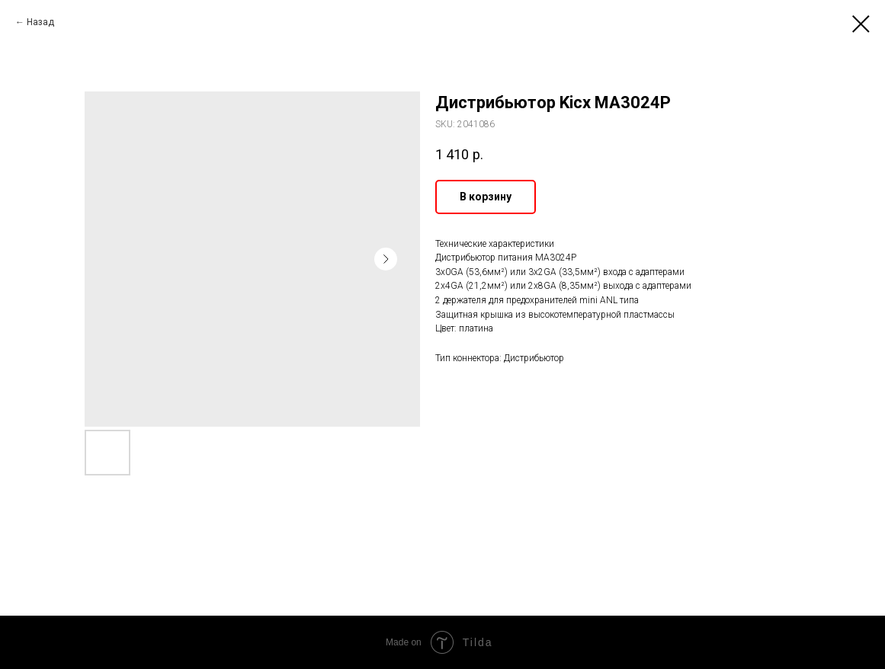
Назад (40, 22)
